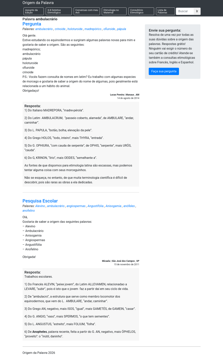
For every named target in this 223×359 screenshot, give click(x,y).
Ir (197, 11)
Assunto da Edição (31, 11)
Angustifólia (96, 206)
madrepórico (93, 29)
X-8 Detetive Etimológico (54, 11)
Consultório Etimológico (136, 11)
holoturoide (75, 29)
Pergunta (32, 24)
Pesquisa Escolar (40, 201)
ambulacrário (44, 29)
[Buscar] (185, 11)
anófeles (129, 206)
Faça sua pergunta (163, 71)
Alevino (40, 206)
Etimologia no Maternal (111, 11)
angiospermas (76, 206)
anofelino (29, 210)
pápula (121, 29)
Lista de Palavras (162, 11)
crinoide (60, 29)
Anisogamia (113, 206)
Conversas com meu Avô (86, 11)
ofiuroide (109, 29)
